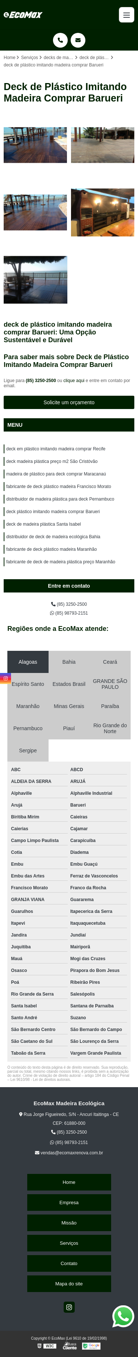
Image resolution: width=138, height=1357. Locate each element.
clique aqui (73, 380)
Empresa (68, 1202)
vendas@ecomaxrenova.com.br (69, 1152)
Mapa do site (68, 1283)
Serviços (69, 1243)
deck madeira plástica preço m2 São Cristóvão (52, 461)
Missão (69, 1223)
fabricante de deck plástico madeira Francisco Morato (58, 486)
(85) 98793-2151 (69, 613)
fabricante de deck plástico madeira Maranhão (51, 549)
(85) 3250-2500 (41, 380)
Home (69, 1182)
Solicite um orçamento (69, 402)
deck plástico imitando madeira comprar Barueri (53, 511)
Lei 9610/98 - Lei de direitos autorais (40, 1080)
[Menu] (126, 15)
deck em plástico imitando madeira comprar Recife (55, 448)
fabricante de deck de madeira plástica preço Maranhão (60, 561)
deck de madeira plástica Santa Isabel (43, 524)
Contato (69, 1263)
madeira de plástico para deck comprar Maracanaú (56, 474)
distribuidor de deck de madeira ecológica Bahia (53, 536)
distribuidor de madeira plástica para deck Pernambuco (60, 499)
